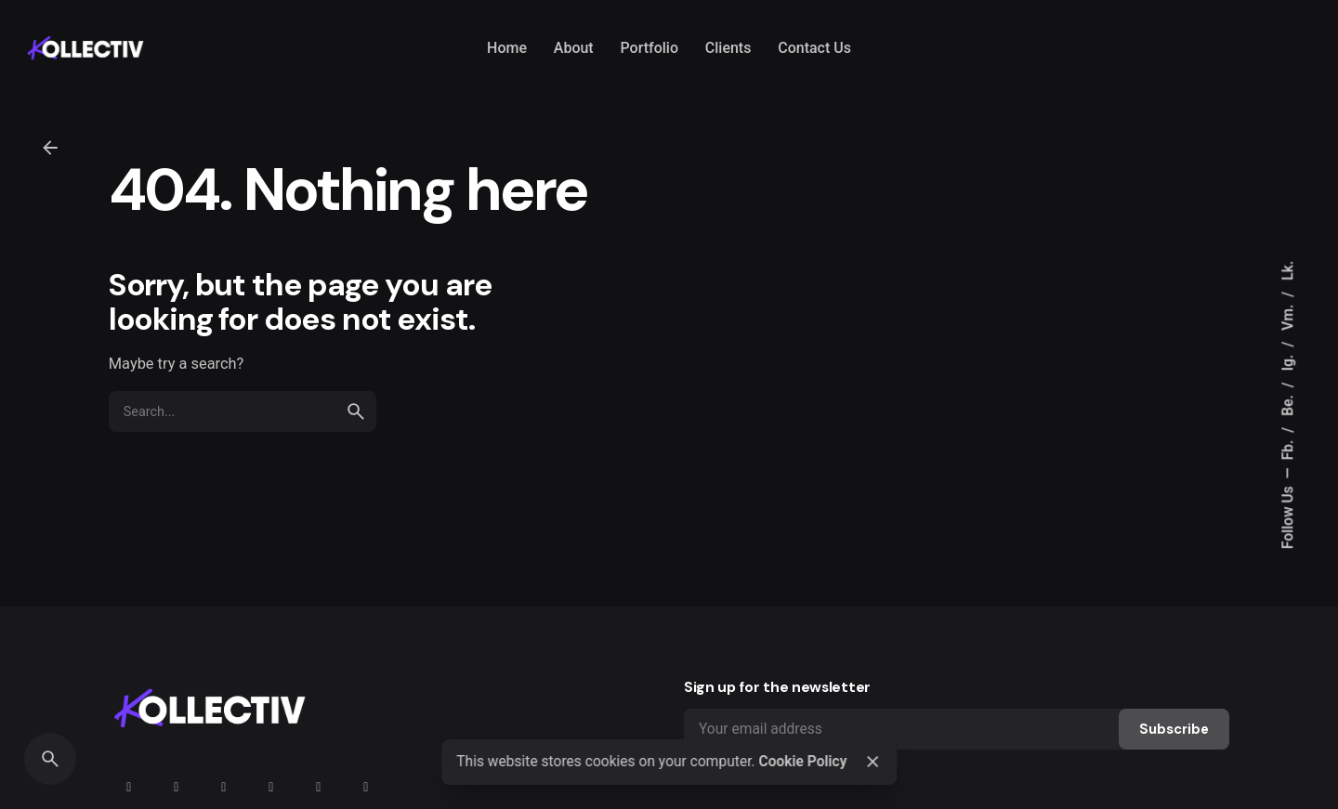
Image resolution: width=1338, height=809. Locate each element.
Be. (1287, 403)
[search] (355, 411)
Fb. (1287, 448)
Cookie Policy (802, 761)
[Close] (872, 761)
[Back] (50, 148)
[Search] (50, 759)
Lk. (1287, 270)
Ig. (1287, 360)
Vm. (1287, 315)
